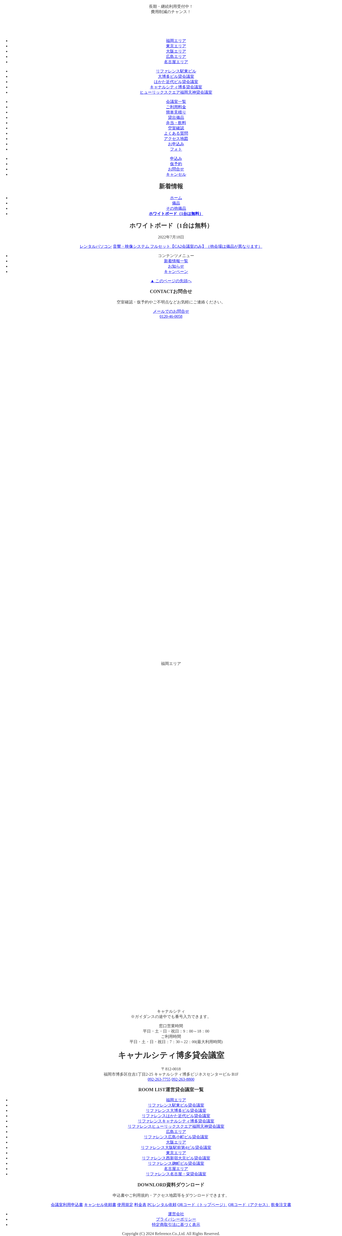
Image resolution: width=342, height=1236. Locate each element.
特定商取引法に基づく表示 (176, 1224)
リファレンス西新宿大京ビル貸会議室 (176, 1158)
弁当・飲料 (176, 123)
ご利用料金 (176, 107)
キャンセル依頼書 (100, 1205)
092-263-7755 (159, 1079)
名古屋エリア (176, 62)
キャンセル (176, 174)
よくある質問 (176, 133)
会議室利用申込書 (67, 1205)
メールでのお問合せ (171, 311)
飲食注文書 (281, 1205)
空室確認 (176, 128)
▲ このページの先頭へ (171, 281)
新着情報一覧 (176, 261)
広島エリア (176, 56)
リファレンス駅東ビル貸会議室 (176, 1105)
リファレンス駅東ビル (176, 71)
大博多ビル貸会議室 (176, 76)
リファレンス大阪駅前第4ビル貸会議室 (176, 1147)
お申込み (176, 144)
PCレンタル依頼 (162, 1205)
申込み (176, 158)
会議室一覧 (176, 101)
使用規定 (125, 1205)
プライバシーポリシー (176, 1219)
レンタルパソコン (96, 246)
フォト (176, 149)
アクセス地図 (176, 138)
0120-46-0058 (171, 316)
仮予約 (176, 164)
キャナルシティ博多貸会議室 (176, 87)
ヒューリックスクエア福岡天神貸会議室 (176, 92)
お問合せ (176, 169)
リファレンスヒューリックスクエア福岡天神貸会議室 (176, 1126)
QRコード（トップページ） (202, 1205)
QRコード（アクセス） (249, 1205)
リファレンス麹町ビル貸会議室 (176, 1163)
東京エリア (176, 46)
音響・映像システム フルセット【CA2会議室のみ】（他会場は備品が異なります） (187, 246)
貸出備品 (176, 117)
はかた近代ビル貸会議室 (176, 82)
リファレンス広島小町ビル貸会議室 (176, 1137)
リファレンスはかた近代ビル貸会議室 (176, 1116)
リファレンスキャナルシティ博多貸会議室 (176, 1121)
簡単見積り (176, 112)
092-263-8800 (183, 1079)
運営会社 (176, 1214)
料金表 (140, 1205)
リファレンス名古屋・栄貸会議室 (176, 1174)
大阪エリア (176, 51)
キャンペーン (176, 271)
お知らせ (176, 266)
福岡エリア (176, 41)
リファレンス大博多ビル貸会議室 (176, 1110)
